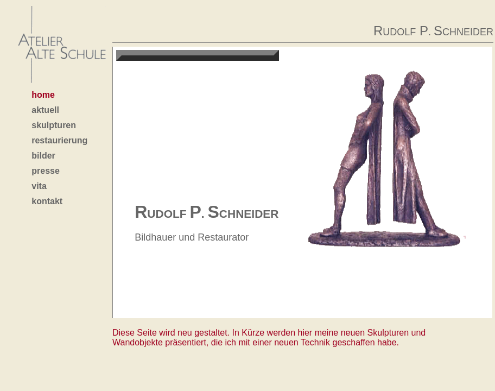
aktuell (45, 110)
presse (45, 170)
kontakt (46, 201)
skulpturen (53, 125)
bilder (43, 155)
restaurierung (59, 140)
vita (39, 186)
